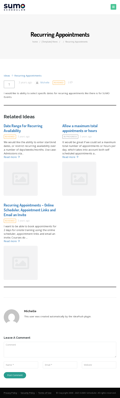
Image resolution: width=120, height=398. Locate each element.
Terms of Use (45, 392)
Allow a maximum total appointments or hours (80, 128)
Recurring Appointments (76, 41)
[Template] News (50, 41)
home (35, 41)
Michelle (44, 82)
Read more (12, 157)
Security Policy (28, 392)
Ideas (7, 75)
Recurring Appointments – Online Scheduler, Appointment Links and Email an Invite (30, 210)
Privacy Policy (10, 392)
